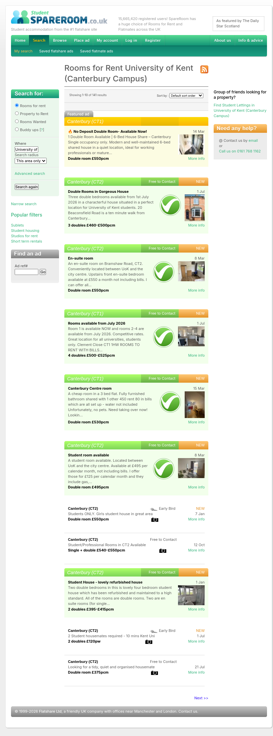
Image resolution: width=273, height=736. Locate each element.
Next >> (201, 698)
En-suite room (80, 258)
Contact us (187, 711)
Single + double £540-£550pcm (96, 550)
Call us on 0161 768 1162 (240, 151)
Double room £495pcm (88, 487)
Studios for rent (24, 236)
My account (107, 40)
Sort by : (180, 95)
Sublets (17, 225)
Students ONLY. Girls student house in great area (110, 513)
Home (20, 40)
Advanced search (30, 173)
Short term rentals (26, 241)
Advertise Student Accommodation (81, 40)
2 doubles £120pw (84, 641)
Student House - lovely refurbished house (105, 582)
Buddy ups (27, 129)
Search (39, 40)
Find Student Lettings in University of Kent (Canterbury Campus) (240, 110)
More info (196, 158)
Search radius (27, 154)
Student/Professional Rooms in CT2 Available (107, 544)
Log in (131, 40)
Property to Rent (31, 113)
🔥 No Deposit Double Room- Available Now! (107, 131)
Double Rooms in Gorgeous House (98, 191)
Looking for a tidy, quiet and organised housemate (111, 667)
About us (222, 40)
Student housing (25, 230)
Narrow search (23, 204)
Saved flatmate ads (96, 51)
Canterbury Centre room (90, 388)
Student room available (88, 455)
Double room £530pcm (88, 422)
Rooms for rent (30, 105)
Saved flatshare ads (56, 51)
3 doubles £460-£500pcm (91, 225)
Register (153, 40)
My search (23, 51)
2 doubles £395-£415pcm (91, 609)
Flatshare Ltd (50, 711)
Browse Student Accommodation (59, 40)
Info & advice (251, 40)
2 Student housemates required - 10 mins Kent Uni (111, 636)
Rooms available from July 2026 (96, 323)
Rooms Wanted (30, 121)
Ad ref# (21, 266)
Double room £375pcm (88, 672)
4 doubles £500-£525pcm (91, 355)
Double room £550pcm (88, 158)
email (253, 140)
